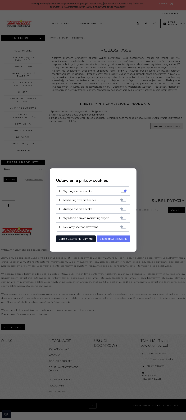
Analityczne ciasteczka (77, 209)
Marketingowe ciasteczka (79, 200)
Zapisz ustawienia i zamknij (76, 238)
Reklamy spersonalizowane (80, 227)
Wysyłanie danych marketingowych (86, 218)
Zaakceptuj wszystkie (113, 238)
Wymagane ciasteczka (77, 191)
